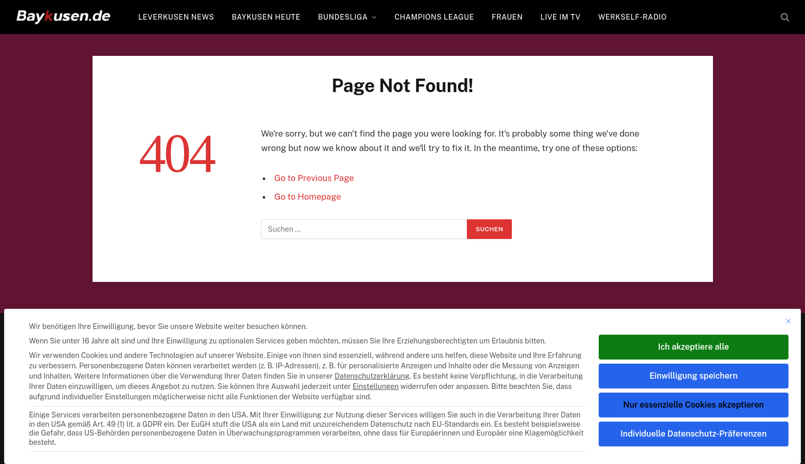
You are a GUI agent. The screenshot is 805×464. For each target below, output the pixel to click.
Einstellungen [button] (376, 386)
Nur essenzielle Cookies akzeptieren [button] (693, 405)
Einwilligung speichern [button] (693, 376)
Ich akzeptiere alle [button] (693, 347)
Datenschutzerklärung (372, 376)
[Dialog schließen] (788, 321)
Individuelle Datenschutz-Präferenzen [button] (693, 434)
